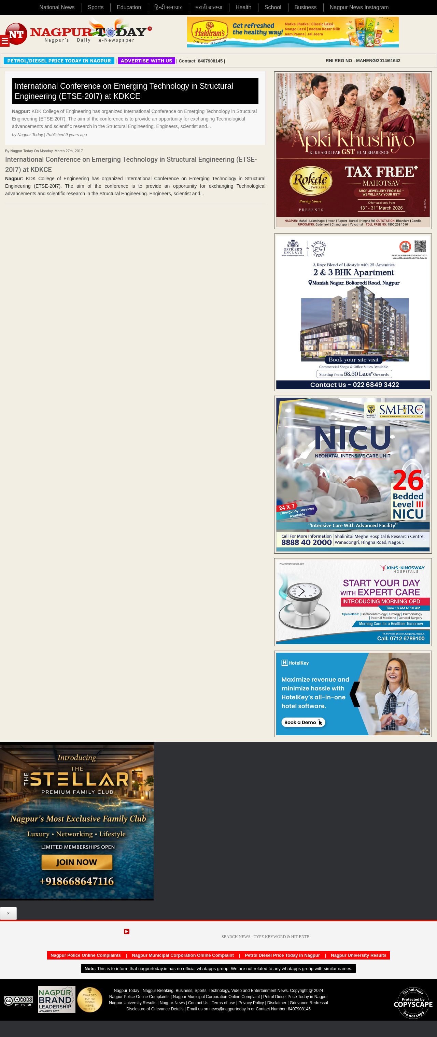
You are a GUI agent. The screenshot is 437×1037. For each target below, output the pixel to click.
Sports (95, 7)
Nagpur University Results (358, 955)
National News (56, 7)
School (273, 7)
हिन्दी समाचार (168, 7)
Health (243, 7)
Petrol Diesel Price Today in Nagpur (282, 955)
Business (305, 7)
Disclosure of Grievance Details (154, 1009)
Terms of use (223, 1002)
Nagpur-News (172, 1002)
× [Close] (8, 913)
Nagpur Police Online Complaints (86, 955)
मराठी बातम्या (208, 7)
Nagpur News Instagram (359, 7)
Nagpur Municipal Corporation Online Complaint (183, 955)
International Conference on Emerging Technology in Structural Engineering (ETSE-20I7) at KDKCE (124, 91)
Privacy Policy (251, 1002)
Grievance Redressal (309, 1002)
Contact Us (198, 1002)
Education (129, 7)
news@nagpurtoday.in (229, 1009)
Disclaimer (277, 1002)
